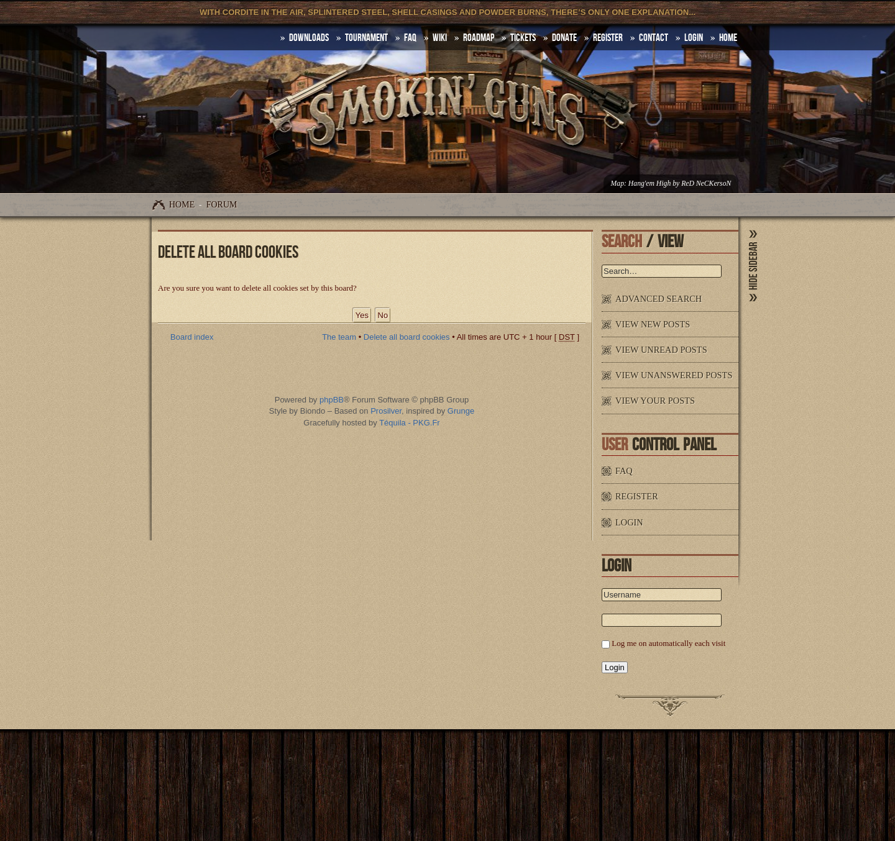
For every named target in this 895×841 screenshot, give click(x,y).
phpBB (331, 399)
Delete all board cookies (407, 337)
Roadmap (478, 38)
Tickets (523, 38)
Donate (564, 38)
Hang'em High (649, 184)
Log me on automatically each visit (668, 643)
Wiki (440, 38)
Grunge (461, 411)
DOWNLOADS (309, 38)
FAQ (410, 38)
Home (182, 204)
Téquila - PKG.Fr (409, 422)
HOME (728, 38)
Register (608, 38)
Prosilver (386, 411)
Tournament (366, 38)
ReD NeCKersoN (706, 184)
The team (339, 337)
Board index (191, 337)
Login (693, 38)
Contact (653, 38)
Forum (221, 204)
